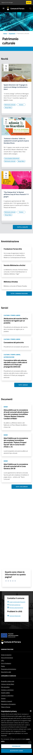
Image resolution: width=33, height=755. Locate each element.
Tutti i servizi (23, 385)
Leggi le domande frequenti (16, 606)
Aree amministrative (7, 662)
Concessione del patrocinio (14, 342)
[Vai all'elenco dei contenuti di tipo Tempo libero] (8, 107)
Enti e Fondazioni (6, 668)
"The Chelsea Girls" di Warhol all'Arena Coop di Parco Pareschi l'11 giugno (16, 194)
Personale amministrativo (8, 673)
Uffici (2, 665)
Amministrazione (7, 654)
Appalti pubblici (5, 697)
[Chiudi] (30, 710)
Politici (3, 670)
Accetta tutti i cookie (16, 751)
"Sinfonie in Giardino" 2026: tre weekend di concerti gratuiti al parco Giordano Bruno (16, 141)
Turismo (3, 703)
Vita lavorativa (5, 691)
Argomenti (12, 33)
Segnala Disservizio (14, 620)
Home (5, 33)
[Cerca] (30, 8)
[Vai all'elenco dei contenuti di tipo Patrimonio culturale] (10, 105)
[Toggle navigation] (3, 8)
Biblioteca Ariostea (11, 281)
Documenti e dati (6, 676)
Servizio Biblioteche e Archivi (14, 265)
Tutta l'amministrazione (19, 293)
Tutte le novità (22, 227)
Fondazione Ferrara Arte (13, 248)
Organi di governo (6, 659)
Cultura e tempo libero (7, 688)
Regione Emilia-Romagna (7, 2)
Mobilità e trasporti (6, 705)
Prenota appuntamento (15, 612)
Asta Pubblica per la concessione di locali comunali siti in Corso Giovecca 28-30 (16, 466)
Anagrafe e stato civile (7, 685)
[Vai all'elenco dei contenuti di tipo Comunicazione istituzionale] (12, 158)
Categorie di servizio (8, 680)
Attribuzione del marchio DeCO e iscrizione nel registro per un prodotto (16, 320)
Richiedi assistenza (13, 609)
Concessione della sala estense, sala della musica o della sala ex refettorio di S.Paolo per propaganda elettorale (15, 363)
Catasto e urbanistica (7, 700)
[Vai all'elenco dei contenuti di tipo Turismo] (21, 105)
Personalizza (16, 746)
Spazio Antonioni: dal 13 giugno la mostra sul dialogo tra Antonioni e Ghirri (15, 87)
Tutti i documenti (22, 487)
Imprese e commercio (7, 694)
